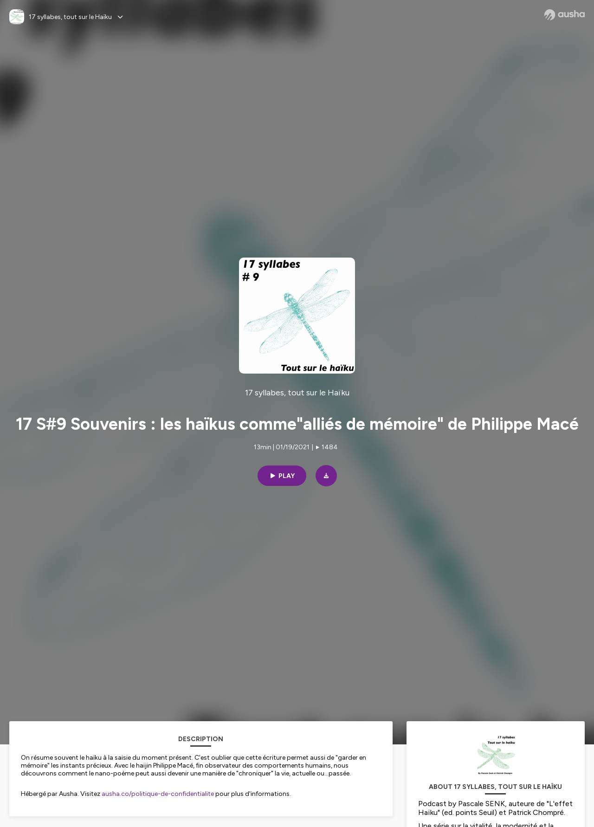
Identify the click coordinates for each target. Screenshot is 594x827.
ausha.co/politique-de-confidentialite (158, 794)
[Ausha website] (564, 14)
